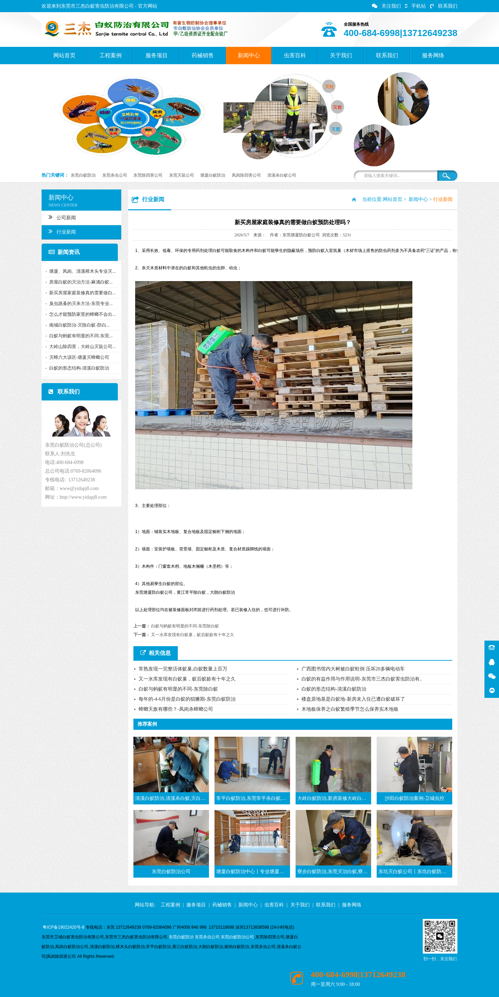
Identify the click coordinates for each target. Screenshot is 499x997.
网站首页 (64, 55)
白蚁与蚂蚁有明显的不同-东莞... (81, 335)
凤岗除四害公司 (246, 175)
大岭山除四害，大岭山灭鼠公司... (82, 346)
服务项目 (157, 55)
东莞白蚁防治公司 (237, 937)
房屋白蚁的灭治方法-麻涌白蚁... (81, 282)
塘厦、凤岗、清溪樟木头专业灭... (82, 271)
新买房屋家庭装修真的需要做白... (82, 292)
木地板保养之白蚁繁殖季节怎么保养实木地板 (350, 709)
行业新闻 (62, 231)
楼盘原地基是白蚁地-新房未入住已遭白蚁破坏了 (353, 699)
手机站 (415, 6)
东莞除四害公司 (148, 175)
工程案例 (110, 55)
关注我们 (386, 6)
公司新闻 (62, 216)
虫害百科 (295, 55)
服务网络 (433, 55)
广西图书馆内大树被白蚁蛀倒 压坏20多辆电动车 (353, 668)
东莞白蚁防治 (83, 175)
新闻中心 (249, 55)
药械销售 (203, 55)
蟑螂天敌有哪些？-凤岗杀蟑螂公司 (176, 709)
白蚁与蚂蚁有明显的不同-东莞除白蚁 (185, 626)
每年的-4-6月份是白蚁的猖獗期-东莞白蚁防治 (187, 699)
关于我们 (341, 55)
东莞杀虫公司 (114, 175)
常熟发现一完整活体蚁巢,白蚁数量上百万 (183, 668)
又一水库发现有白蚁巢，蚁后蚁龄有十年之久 (192, 634)
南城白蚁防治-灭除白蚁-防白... (79, 325)
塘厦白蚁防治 (212, 175)
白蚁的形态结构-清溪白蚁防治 (79, 368)
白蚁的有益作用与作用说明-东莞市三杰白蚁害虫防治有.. (361, 679)
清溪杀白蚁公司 (281, 175)
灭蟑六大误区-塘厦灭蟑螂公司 (79, 357)
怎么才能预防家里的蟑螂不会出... (82, 314)
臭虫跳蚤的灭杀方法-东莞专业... (81, 303)
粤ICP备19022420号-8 (63, 927)
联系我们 (443, 6)
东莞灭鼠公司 (181, 175)
